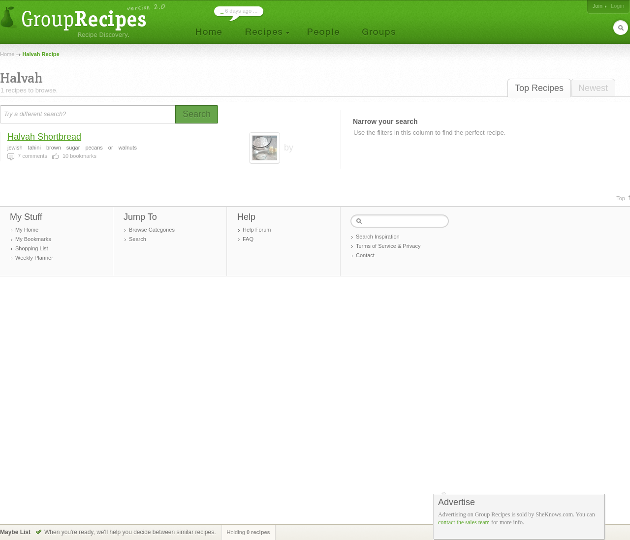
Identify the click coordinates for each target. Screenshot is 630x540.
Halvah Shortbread (44, 137)
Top (620, 198)
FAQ (248, 239)
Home (7, 54)
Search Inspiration (378, 237)
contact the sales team (464, 522)
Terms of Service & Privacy (388, 246)
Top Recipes (539, 88)
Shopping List (31, 248)
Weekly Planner (34, 258)
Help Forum (257, 230)
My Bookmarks (33, 239)
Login (617, 6)
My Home (26, 230)
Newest (593, 88)
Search (137, 239)
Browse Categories (152, 230)
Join (597, 6)
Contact (365, 255)
